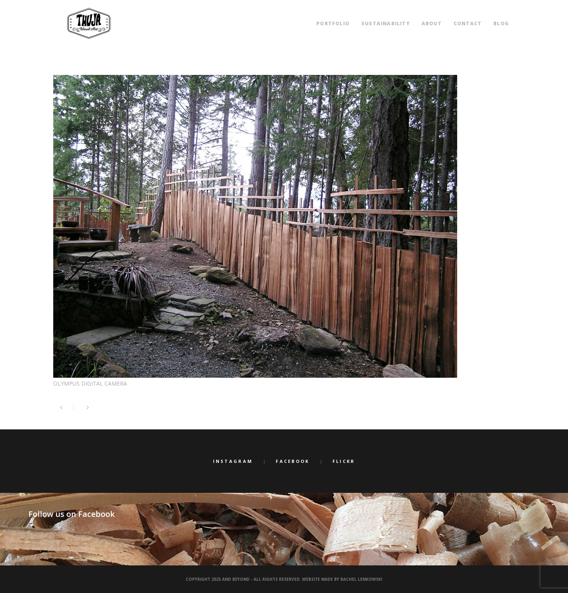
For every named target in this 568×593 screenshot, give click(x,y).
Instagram (233, 461)
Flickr (344, 461)
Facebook (292, 461)
